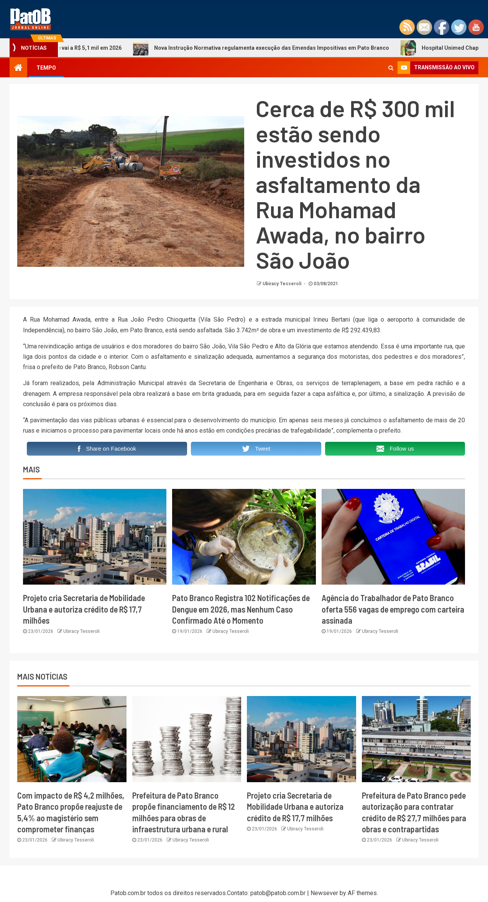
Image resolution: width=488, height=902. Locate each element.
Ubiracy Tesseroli (282, 283)
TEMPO (46, 68)
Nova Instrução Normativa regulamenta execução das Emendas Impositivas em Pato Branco (268, 48)
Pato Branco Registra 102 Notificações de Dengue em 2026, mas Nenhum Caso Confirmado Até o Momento (241, 609)
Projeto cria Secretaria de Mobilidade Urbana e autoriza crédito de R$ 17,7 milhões (84, 609)
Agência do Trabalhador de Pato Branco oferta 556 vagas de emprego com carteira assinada (393, 609)
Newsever (324, 893)
